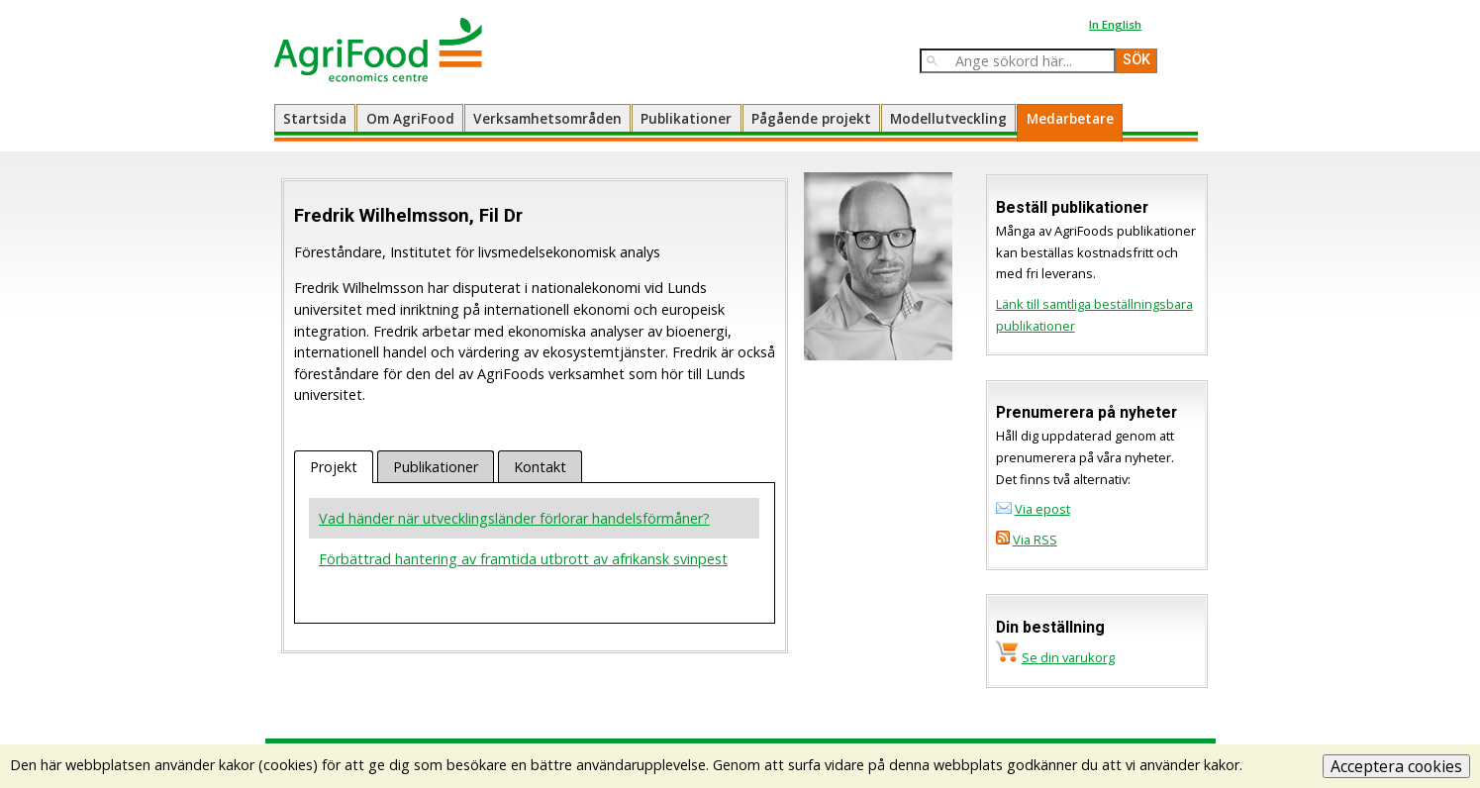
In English (1115, 24)
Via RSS (1035, 539)
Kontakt (540, 466)
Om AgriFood (410, 118)
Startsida (314, 118)
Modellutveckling (948, 118)
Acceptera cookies (1396, 766)
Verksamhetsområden (547, 118)
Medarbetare (1070, 118)
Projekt (333, 466)
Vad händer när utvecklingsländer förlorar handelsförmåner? (514, 518)
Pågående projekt (811, 118)
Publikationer (686, 118)
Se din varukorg (1068, 657)
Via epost (1042, 509)
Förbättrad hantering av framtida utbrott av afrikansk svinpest (523, 558)
